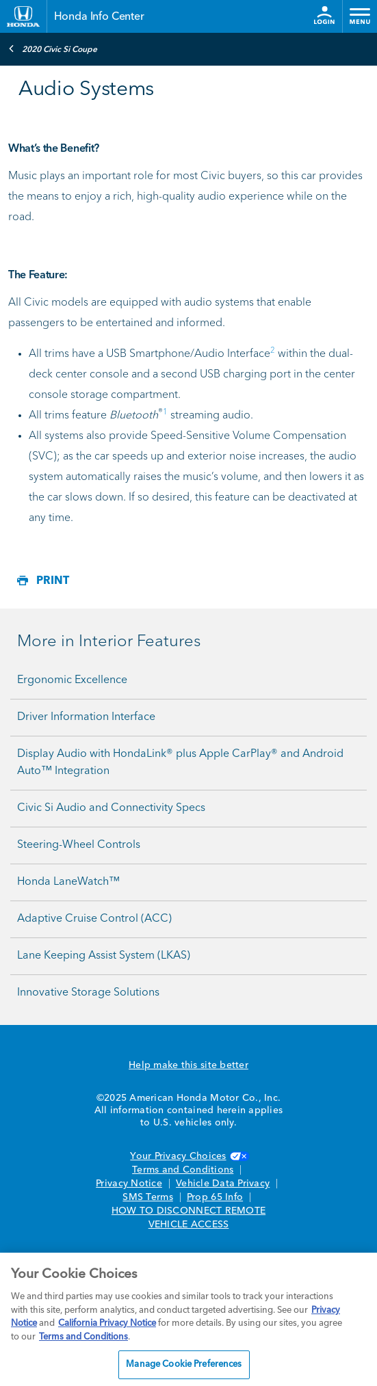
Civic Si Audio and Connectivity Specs (111, 808)
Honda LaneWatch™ (68, 882)
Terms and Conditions (182, 1170)
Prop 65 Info (215, 1197)
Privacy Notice (129, 1183)
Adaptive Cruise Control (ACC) (94, 919)
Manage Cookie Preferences (184, 1364)
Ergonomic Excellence (72, 680)
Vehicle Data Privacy (223, 1183)
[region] (188, 1319)
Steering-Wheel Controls (78, 845)
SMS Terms (147, 1197)
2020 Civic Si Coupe (52, 48)
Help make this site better (188, 1065)
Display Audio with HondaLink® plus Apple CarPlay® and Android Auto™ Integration (180, 763)
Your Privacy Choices (188, 1156)
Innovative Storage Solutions (88, 992)
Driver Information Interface (86, 717)
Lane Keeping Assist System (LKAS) (103, 955)
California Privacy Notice (107, 1323)
